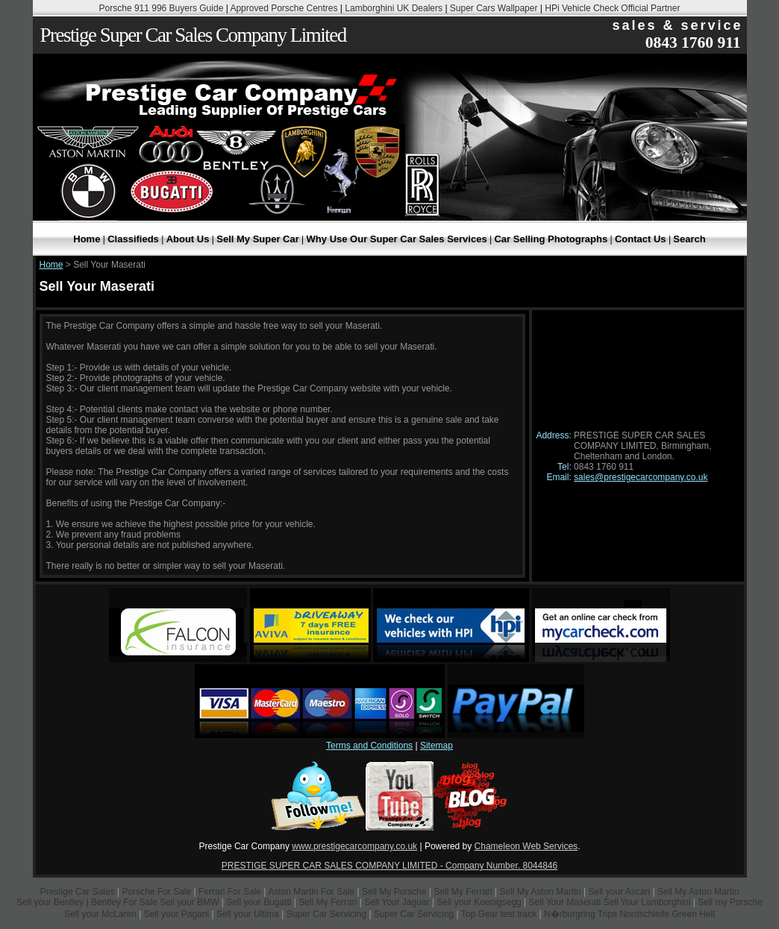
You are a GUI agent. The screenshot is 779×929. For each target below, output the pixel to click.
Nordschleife (644, 914)
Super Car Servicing (326, 914)
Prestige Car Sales (77, 892)
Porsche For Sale (156, 892)
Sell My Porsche (394, 892)
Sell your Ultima (247, 914)
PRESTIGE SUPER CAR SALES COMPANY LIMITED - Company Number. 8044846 (389, 865)
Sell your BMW (189, 902)
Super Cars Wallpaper (494, 8)
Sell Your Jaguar (396, 902)
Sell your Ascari (619, 892)
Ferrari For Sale (229, 892)
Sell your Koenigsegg (479, 902)
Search (689, 239)
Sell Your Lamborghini (647, 902)
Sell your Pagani (178, 914)
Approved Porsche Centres (283, 8)
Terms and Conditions (369, 745)
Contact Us (640, 239)
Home (86, 239)
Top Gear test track (498, 914)
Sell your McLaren (100, 914)
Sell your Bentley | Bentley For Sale (86, 902)
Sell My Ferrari (463, 892)
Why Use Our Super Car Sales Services (397, 239)
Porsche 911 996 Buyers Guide (161, 8)
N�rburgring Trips (580, 914)
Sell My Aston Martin (540, 892)
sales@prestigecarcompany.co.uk (640, 477)
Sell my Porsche (730, 902)
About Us (188, 239)
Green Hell (693, 914)
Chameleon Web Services (526, 846)
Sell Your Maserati (565, 902)
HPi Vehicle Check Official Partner (612, 8)
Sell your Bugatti (258, 902)
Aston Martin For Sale (311, 892)
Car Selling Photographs (550, 239)
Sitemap (436, 745)
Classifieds (133, 239)
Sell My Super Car (257, 239)
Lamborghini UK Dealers (393, 8)
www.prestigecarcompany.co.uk (354, 846)
